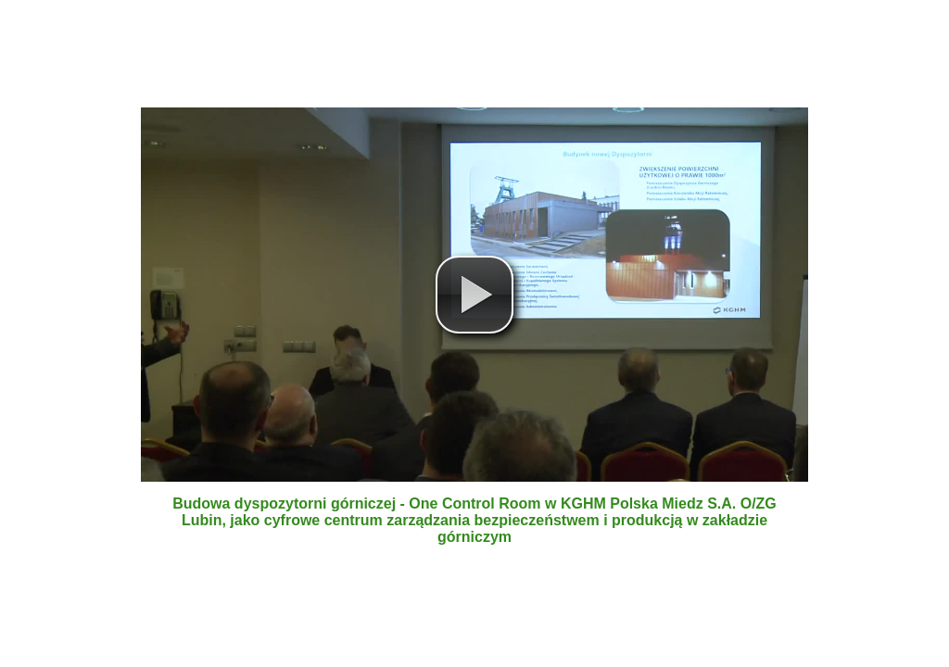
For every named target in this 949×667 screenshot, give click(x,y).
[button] (474, 295)
